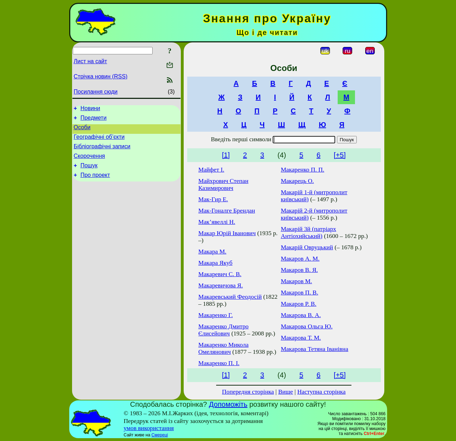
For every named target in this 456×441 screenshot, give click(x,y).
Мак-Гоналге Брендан (227, 210)
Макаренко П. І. (219, 363)
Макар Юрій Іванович (227, 233)
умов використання (149, 428)
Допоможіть (228, 404)
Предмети (94, 120)
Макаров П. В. (299, 292)
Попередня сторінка (248, 391)
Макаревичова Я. (221, 285)
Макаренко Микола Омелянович (224, 348)
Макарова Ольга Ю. (307, 326)
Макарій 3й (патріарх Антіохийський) (308, 232)
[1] (226, 155)
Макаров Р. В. (298, 303)
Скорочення (89, 162)
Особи (82, 130)
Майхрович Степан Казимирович (224, 184)
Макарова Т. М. (301, 337)
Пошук (89, 173)
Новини (90, 109)
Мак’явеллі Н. (217, 222)
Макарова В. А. (301, 315)
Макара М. (212, 251)
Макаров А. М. (300, 258)
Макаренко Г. (216, 315)
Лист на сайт (90, 61)
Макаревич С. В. (220, 274)
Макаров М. (296, 281)
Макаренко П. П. (302, 169)
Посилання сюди (96, 92)
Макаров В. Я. (299, 270)
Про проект (95, 183)
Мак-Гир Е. (213, 199)
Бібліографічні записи (102, 152)
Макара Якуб (216, 263)
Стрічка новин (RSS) (101, 76)
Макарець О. (297, 181)
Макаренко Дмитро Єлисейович (224, 330)
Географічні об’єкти (99, 141)
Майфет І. (211, 169)
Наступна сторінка (321, 391)
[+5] (340, 155)
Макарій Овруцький (307, 247)
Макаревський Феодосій (230, 296)
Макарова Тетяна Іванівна (314, 349)
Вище (285, 391)
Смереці (160, 435)
